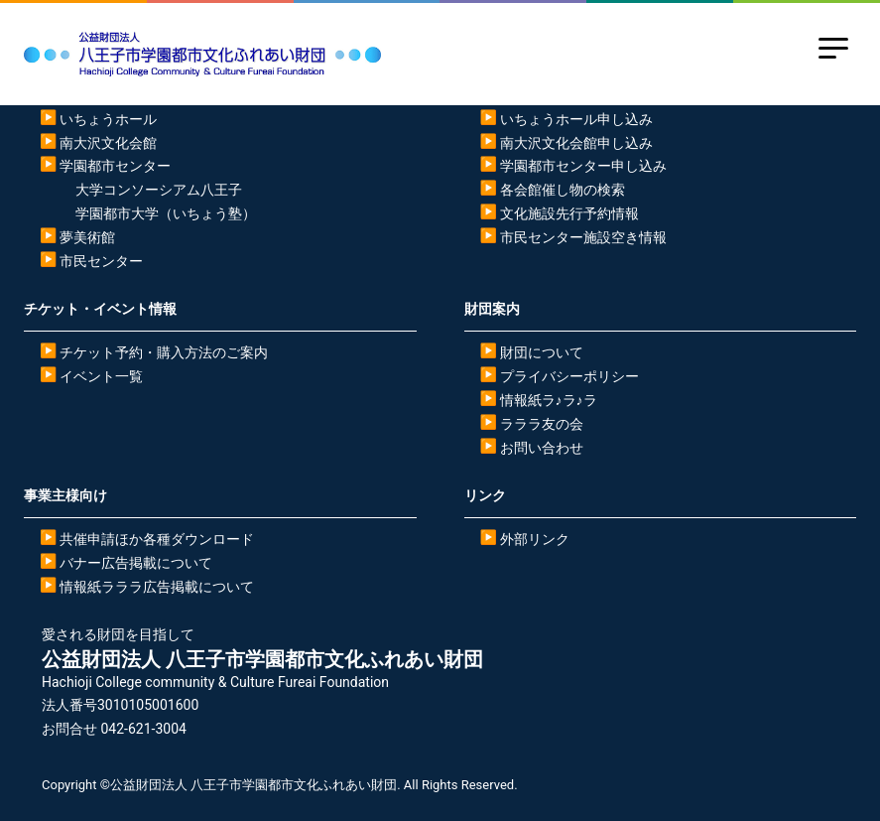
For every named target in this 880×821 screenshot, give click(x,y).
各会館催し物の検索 (562, 190)
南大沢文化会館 (108, 143)
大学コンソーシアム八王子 (158, 190)
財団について (541, 352)
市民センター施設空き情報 (583, 237)
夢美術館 (87, 237)
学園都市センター (115, 166)
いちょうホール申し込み (576, 119)
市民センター (101, 261)
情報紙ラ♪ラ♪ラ (548, 400)
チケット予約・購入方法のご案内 (164, 352)
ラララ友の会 (541, 424)
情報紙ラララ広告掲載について (157, 587)
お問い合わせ (541, 448)
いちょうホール (108, 119)
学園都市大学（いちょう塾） (165, 213)
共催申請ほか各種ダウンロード (157, 539)
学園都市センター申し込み (583, 166)
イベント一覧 (101, 376)
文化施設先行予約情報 (569, 213)
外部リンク (534, 539)
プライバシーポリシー (569, 376)
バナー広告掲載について (136, 563)
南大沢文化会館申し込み (576, 143)
